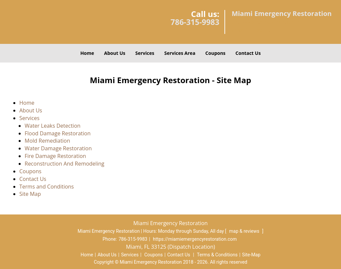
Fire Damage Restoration (55, 156)
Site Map (30, 194)
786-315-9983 (194, 22)
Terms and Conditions (46, 186)
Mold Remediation (47, 140)
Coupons (215, 53)
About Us (115, 53)
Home (87, 53)
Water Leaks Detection (53, 125)
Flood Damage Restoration (58, 133)
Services (144, 53)
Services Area (179, 53)
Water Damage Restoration (58, 148)
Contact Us (248, 53)
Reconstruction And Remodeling (65, 163)
